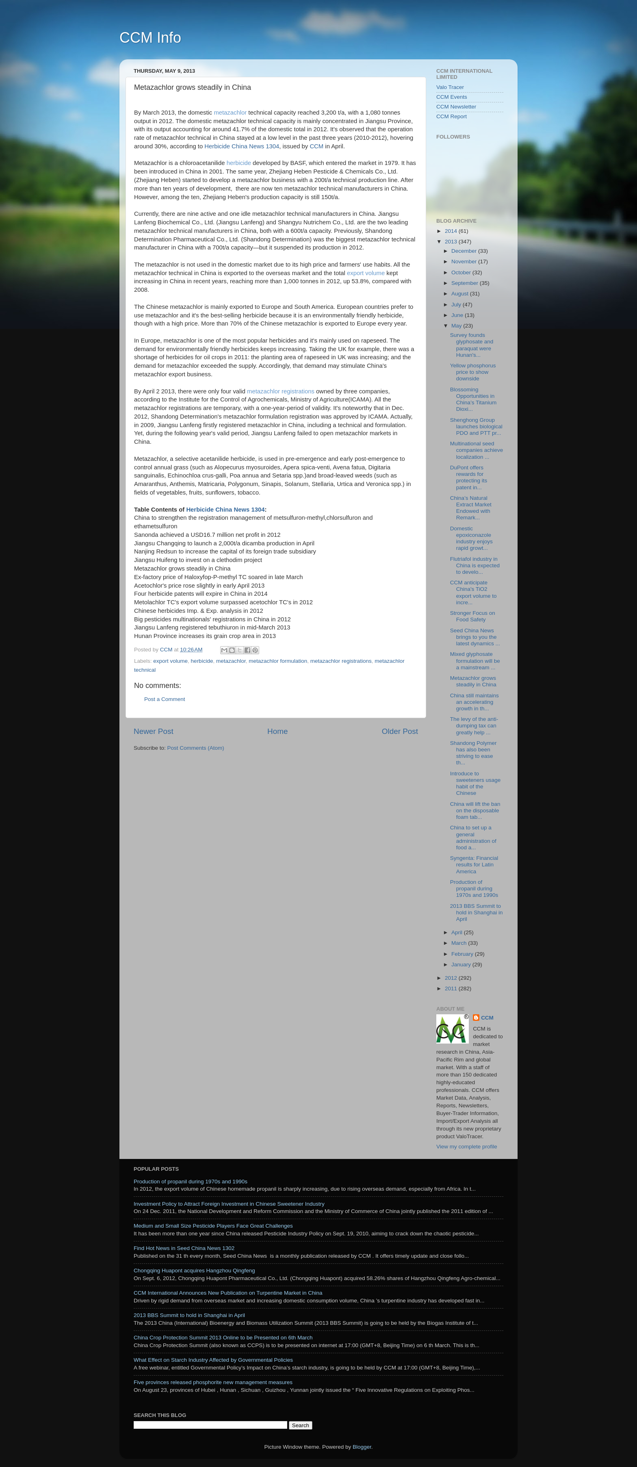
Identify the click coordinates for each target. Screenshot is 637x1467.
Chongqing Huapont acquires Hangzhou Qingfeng (194, 1270)
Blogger (362, 1447)
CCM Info (150, 37)
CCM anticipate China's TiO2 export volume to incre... (473, 592)
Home (277, 731)
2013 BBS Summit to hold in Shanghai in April (476, 912)
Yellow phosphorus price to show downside (473, 372)
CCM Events (451, 97)
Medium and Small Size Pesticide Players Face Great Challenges (213, 1226)
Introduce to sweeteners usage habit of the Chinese (475, 783)
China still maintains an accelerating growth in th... (474, 702)
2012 (452, 978)
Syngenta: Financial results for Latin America (474, 864)
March (459, 943)
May (457, 326)
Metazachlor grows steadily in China (473, 681)
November (464, 261)
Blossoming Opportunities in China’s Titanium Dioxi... (473, 399)
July (457, 305)
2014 (452, 231)
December (464, 251)
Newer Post (153, 731)
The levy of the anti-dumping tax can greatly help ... (474, 725)
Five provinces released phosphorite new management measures (213, 1382)
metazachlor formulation (278, 661)
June (458, 315)
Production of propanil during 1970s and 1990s (474, 888)
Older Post (400, 731)
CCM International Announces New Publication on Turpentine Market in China (228, 1293)
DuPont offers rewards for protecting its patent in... (469, 477)
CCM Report (451, 116)
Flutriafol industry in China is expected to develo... (475, 565)
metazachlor (231, 112)
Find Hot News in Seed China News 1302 (184, 1248)
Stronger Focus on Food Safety (472, 616)
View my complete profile (466, 1147)
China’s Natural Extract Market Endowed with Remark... (471, 508)
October (461, 272)
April (457, 932)
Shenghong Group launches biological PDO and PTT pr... (476, 426)
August (460, 294)
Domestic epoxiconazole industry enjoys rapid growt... (471, 538)
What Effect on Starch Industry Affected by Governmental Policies (213, 1360)
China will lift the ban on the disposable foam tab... (475, 810)
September (465, 283)
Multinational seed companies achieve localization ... (476, 450)
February (463, 954)
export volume (366, 273)
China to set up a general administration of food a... (473, 838)
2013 (452, 242)
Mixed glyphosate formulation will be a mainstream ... (475, 660)
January (461, 964)
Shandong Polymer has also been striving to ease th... (473, 753)
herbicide (239, 163)
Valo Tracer (450, 87)
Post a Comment (164, 699)
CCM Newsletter (456, 107)
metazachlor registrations (280, 391)
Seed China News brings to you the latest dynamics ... (475, 637)
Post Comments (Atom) (195, 748)
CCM (487, 1018)
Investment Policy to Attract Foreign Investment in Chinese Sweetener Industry (229, 1204)
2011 (452, 988)
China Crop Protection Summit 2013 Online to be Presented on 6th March (223, 1338)
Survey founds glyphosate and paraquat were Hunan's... (472, 345)
